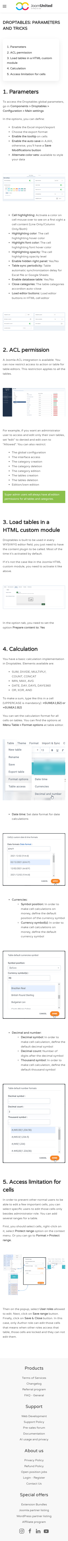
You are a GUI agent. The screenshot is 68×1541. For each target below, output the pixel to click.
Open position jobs (34, 1472)
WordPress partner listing (34, 1516)
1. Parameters (16, 47)
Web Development (34, 1416)
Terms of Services (34, 1378)
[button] (4, 6)
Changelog (34, 1383)
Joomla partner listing (34, 1510)
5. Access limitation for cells (26, 74)
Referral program (34, 1389)
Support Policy (34, 1422)
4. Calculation (16, 68)
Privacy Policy (34, 1460)
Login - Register (34, 1478)
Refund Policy (34, 1466)
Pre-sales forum (34, 1428)
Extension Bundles (34, 1504)
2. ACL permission (19, 52)
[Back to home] (34, 6)
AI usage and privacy (34, 1439)
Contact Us (34, 1483)
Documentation (34, 1433)
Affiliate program (34, 1522)
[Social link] (21, 1531)
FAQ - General (34, 1395)
